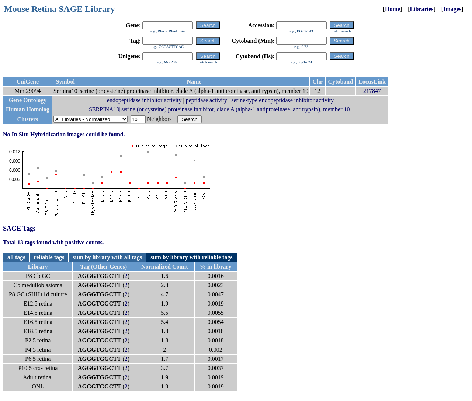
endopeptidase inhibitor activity (144, 100)
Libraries (421, 9)
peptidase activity (206, 100)
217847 (372, 91)
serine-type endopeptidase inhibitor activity (282, 100)
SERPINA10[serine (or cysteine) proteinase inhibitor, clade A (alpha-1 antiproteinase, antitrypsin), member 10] (220, 109)
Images (452, 9)
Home (392, 9)
